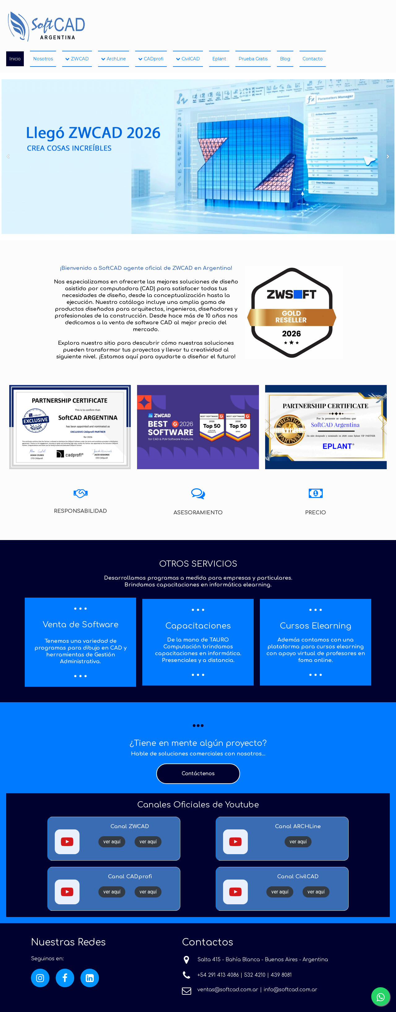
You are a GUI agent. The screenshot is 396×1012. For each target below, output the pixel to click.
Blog (285, 59)
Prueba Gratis (253, 59)
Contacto (313, 59)
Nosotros (43, 59)
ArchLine (113, 59)
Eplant (219, 59)
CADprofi (151, 59)
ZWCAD (77, 59)
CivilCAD (188, 59)
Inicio (15, 59)
